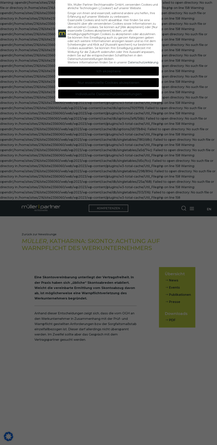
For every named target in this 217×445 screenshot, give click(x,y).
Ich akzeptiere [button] (109, 71)
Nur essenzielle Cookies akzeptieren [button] (108, 82)
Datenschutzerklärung (143, 62)
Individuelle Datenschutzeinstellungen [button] (108, 94)
